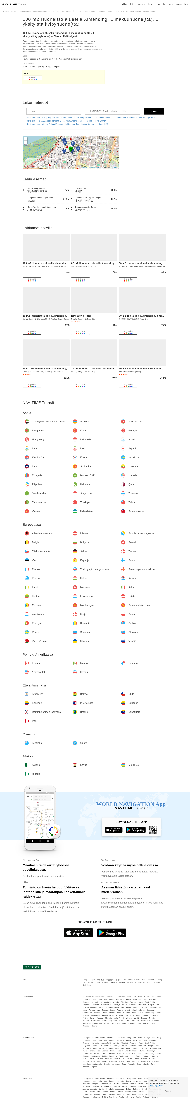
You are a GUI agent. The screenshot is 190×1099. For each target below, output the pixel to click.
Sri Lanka (152, 999)
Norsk (149, 982)
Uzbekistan (142, 1005)
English (92, 980)
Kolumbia (135, 1021)
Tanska (92, 1010)
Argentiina (113, 1021)
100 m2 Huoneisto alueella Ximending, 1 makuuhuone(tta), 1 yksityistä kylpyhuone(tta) (90, 22)
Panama (85, 1021)
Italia (134, 1013)
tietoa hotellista (145, 4)
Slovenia (100, 1018)
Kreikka (97, 1013)
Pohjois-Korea (153, 1005)
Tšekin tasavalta (155, 1007)
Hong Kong (156, 997)
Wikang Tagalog (94, 982)
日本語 (84, 980)
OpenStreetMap (95, 167)
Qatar (140, 1002)
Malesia (116, 1002)
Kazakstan (137, 999)
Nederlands (86, 985)
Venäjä (136, 1018)
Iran (105, 999)
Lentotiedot (160, 4)
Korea (128, 999)
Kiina (140, 997)
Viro (98, 1010)
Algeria (146, 1023)
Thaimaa (95, 1005)
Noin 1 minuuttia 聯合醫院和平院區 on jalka (41, 67)
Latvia (158, 1013)
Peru (124, 1023)
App (171, 4)
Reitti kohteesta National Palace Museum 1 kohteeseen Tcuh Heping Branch (60, 124)
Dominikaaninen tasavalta (92, 1023)
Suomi (112, 1010)
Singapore (86, 1005)
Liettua (140, 1013)
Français (105, 982)
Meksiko (152, 1018)
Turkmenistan (106, 1005)
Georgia (147, 997)
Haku (154, 111)
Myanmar (86, 1002)
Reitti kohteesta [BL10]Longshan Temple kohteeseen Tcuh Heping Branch (59, 118)
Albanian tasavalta (89, 1007)
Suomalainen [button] (182, 4)
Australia (131, 1023)
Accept (168, 1091)
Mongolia (95, 1002)
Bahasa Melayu (134, 980)
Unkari (104, 1013)
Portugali (146, 1015)
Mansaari (126, 1013)
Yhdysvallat (95, 1021)
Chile (128, 1021)
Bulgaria (136, 1007)
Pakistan (133, 1002)
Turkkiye (116, 1005)
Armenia (110, 997)
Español (122, 982)
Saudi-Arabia (150, 1002)
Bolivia (121, 1021)
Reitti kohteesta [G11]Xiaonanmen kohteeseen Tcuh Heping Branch (126, 118)
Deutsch (114, 982)
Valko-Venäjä (119, 1018)
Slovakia (108, 1018)
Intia (100, 999)
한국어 (118, 980)
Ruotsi (92, 1018)
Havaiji (104, 1021)
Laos (145, 999)
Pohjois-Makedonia (109, 1015)
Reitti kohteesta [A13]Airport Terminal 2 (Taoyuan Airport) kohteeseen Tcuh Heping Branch (66, 121)
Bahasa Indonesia (148, 980)
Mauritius (85, 1026)
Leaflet (84, 167)
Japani (111, 999)
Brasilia (107, 1023)
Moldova (85, 1015)
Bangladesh (131, 997)
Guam (139, 1023)
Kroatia (112, 1013)
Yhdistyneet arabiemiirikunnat (93, 997)
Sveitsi (144, 1007)
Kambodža (120, 999)
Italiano (130, 982)
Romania (155, 1015)
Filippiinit (124, 1002)
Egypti (153, 1023)
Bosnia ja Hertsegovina (115, 1007)
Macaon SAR (106, 1002)
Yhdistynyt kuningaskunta (134, 1010)
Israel (94, 999)
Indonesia (86, 999)
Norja (132, 1015)
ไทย (124, 980)
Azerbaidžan (120, 997)
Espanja (105, 1010)
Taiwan (124, 1005)
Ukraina (129, 1018)
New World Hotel (81, 316)
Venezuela (116, 1023)
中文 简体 (110, 980)
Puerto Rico (145, 1021)
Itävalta (101, 1007)
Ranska (120, 1010)
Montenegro (95, 1015)
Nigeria (94, 1026)
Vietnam (132, 1005)
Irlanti (119, 1013)
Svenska (157, 982)
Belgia (128, 1007)
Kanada (144, 1018)
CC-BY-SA (114, 167)
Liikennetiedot (128, 4)
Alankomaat (123, 1015)
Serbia (84, 1018)
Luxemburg (149, 1013)
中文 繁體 (100, 980)
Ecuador (155, 1021)
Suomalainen (140, 982)
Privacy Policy (156, 1085)
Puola (138, 1015)
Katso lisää (103, 124)
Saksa (84, 1010)
